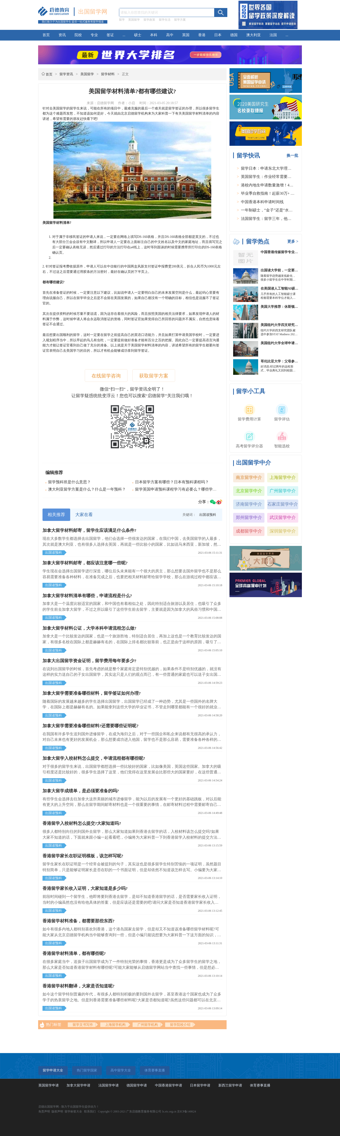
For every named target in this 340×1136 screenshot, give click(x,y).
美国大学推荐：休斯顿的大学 (283, 307)
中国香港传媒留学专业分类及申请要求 (289, 252)
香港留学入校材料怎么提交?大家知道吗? (81, 823)
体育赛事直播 (260, 1085)
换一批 (292, 155)
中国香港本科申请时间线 (262, 202)
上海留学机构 (115, 1025)
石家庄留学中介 (282, 504)
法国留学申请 (108, 1085)
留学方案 (180, 19)
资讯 (62, 35)
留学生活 (164, 19)
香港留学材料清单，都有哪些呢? (74, 953)
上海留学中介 (283, 477)
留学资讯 (66, 74)
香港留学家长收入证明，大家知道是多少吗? (85, 888)
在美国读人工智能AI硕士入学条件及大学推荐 (295, 288)
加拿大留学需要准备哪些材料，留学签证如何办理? (91, 693)
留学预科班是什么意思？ (69, 482)
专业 (94, 35)
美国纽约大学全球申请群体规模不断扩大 (291, 343)
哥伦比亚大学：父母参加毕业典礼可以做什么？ (296, 361)
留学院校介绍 (180, 1025)
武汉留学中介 (283, 517)
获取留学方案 (153, 375)
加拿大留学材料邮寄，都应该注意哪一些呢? (85, 562)
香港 (201, 35)
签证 (110, 35)
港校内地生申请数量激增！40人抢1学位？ (277, 185)
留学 (122, 19)
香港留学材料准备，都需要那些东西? (78, 921)
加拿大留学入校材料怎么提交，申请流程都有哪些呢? (93, 758)
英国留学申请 (48, 1085)
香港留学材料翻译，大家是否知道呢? (78, 986)
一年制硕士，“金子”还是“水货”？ (269, 210)
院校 (78, 35)
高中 (169, 35)
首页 (46, 35)
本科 (153, 35)
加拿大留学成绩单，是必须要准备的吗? (80, 790)
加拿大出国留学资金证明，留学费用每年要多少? (89, 660)
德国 (234, 35)
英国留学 (134, 19)
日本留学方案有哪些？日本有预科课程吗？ (172, 482)
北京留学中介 (249, 490)
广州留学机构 (147, 1025)
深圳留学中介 (283, 531)
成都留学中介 (249, 531)
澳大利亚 (253, 35)
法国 (273, 35)
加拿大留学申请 (78, 1085)
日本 (217, 35)
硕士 (137, 35)
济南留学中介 (249, 504)
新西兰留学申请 (230, 1085)
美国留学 (87, 74)
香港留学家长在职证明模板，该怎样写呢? (82, 855)
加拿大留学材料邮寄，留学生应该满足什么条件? (89, 530)
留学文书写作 (83, 1025)
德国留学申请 (137, 1085)
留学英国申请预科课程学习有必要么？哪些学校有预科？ (183, 489)
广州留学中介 (283, 490)
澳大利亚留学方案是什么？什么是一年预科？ (87, 489)
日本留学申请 (200, 1085)
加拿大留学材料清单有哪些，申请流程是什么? (87, 595)
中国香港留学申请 (168, 1085)
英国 (185, 35)
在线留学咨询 (106, 375)
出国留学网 (92, 11)
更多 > (292, 241)
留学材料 (108, 74)
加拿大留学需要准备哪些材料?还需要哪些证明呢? (90, 725)
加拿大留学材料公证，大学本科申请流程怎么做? (89, 628)
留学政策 (149, 19)
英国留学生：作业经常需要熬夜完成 (272, 177)
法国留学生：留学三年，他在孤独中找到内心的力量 (285, 219)
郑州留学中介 (249, 517)
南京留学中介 (249, 477)
